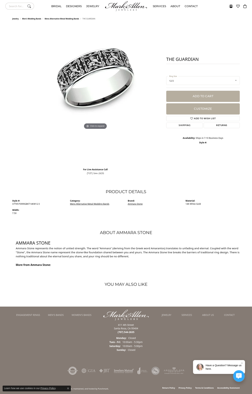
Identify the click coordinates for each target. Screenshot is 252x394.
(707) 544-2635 (95, 173)
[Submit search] (30, 6)
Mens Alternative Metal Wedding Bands (62, 18)
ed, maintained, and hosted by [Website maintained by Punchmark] (83, 389)
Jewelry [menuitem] (166, 315)
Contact (191, 6)
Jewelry (92, 6)
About (175, 6)
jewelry (15, 18)
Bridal (56, 6)
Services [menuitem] (186, 315)
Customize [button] (203, 108)
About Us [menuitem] (208, 315)
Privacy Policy (185, 388)
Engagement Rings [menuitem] (28, 315)
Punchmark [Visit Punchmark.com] (103, 389)
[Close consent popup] (68, 388)
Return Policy (168, 388)
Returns (221, 125)
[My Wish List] (238, 6)
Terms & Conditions (204, 388)
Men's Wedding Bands (31, 18)
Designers (74, 6)
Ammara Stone (135, 203)
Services (159, 6)
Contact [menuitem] (229, 315)
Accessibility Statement (228, 388)
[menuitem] (72, 370)
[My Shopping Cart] (245, 6)
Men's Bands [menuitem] (56, 315)
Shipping (184, 125)
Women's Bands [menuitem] (81, 315)
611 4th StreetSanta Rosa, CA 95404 (126, 328)
